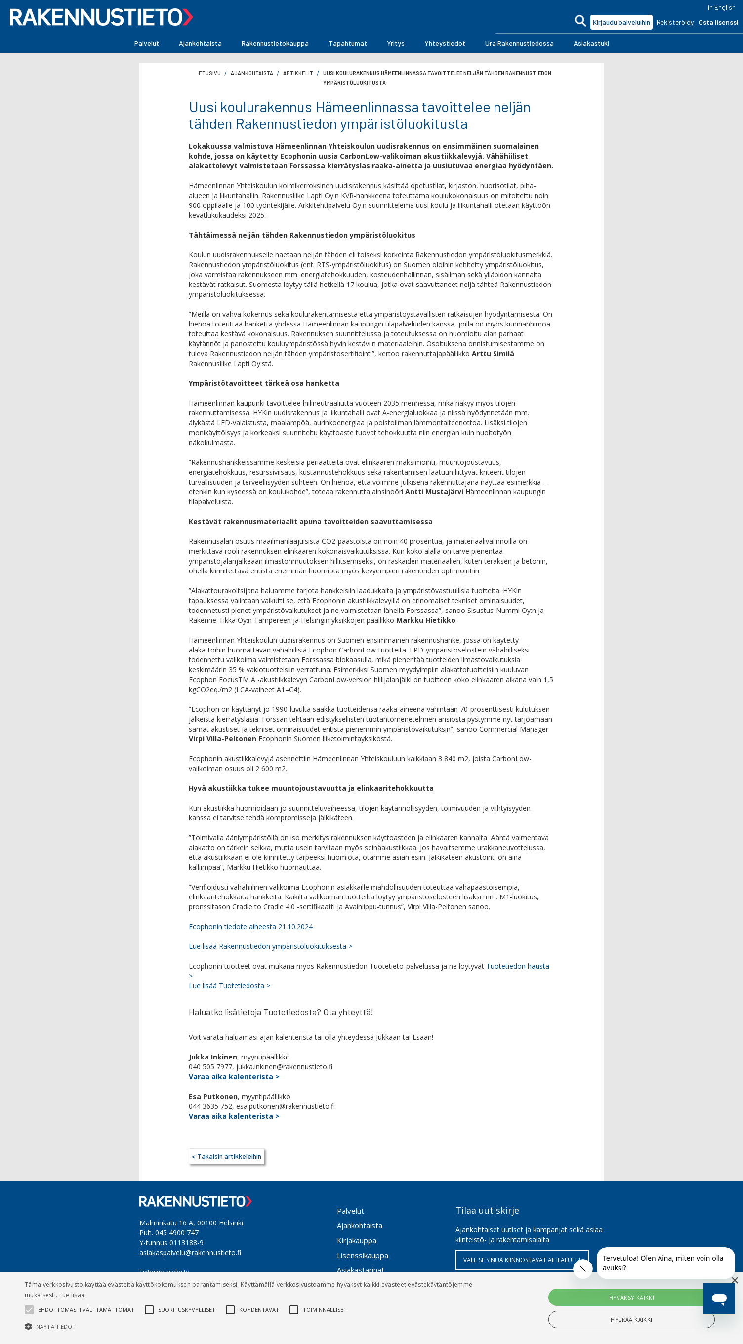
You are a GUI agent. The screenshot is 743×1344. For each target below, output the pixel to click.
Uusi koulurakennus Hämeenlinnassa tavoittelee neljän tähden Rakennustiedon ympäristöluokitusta (437, 78)
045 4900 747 (177, 1232)
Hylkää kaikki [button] (631, 1319)
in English (722, 7)
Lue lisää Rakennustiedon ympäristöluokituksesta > (270, 946)
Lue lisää (72, 1295)
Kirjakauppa (356, 1240)
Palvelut (350, 1211)
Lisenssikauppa (362, 1255)
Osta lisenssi (718, 22)
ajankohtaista (252, 73)
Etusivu (210, 73)
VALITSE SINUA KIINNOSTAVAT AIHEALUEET (522, 1260)
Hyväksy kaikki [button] (632, 1297)
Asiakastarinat (360, 1270)
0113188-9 (186, 1242)
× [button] (734, 1281)
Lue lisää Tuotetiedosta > (229, 985)
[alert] (371, 1308)
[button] (146, 43)
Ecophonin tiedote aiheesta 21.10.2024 (251, 926)
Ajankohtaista (359, 1225)
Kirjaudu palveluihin (621, 22)
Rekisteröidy (675, 22)
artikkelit (298, 73)
